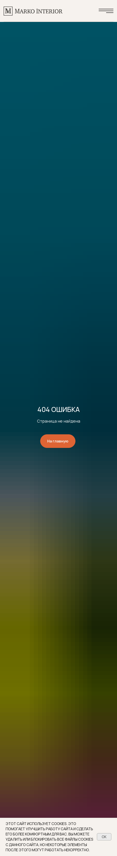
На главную (57, 441)
